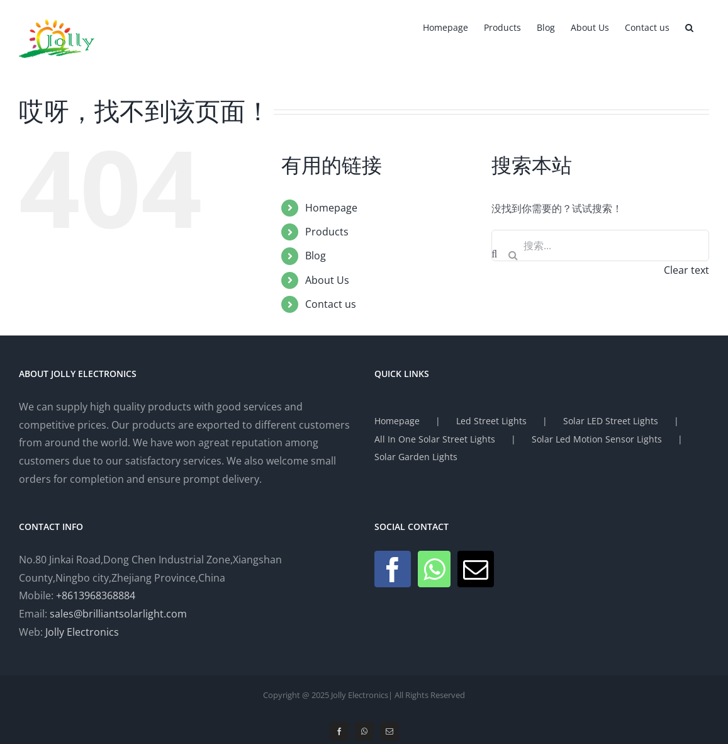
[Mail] (475, 569)
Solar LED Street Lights (610, 421)
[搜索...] (600, 245)
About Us (327, 280)
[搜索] (513, 255)
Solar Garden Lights (415, 457)
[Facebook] (392, 569)
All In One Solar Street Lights (434, 439)
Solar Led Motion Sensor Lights (597, 439)
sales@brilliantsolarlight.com (118, 614)
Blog (315, 255)
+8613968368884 (95, 595)
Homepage (331, 208)
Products (327, 232)
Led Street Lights (491, 421)
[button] (689, 26)
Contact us (330, 304)
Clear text (686, 270)
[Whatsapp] (434, 569)
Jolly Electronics (82, 632)
